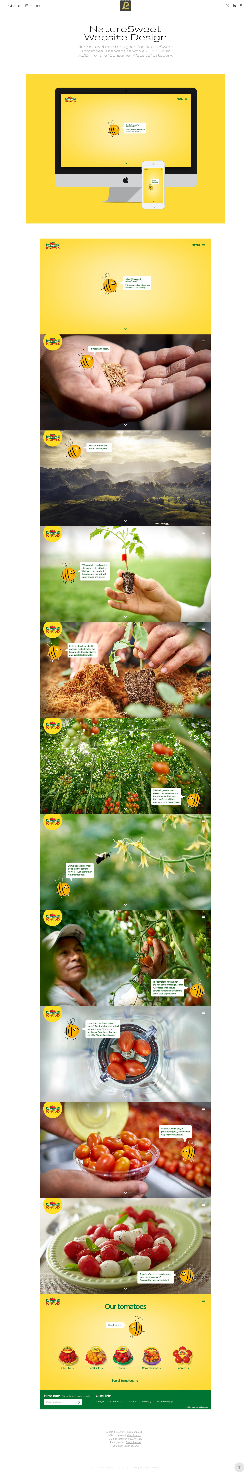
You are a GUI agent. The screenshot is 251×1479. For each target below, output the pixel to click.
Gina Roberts (134, 1435)
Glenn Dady (136, 1438)
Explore (33, 6)
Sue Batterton (120, 1438)
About (14, 6)
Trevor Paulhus (133, 1442)
